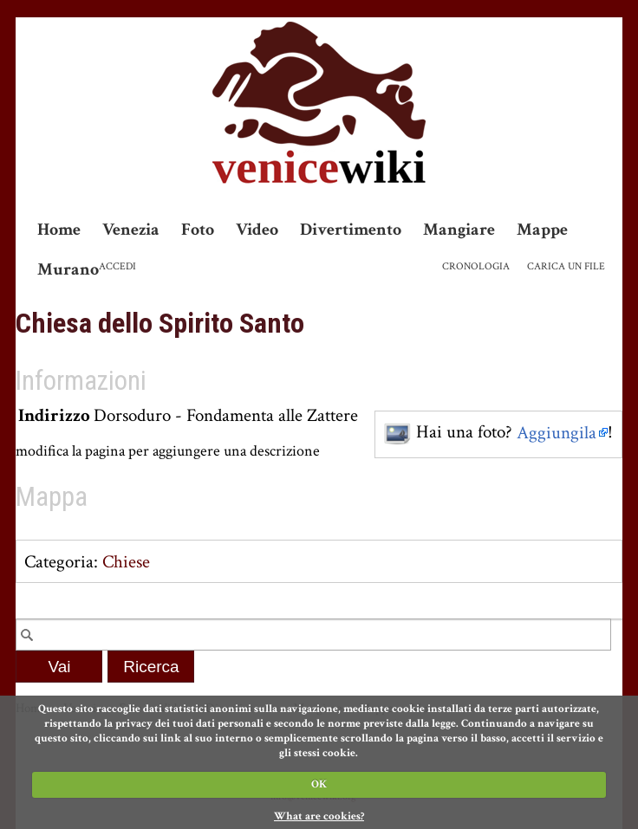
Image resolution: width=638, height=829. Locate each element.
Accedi (117, 266)
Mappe (542, 229)
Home (59, 229)
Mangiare (459, 229)
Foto (197, 229)
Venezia (131, 229)
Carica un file (566, 266)
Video (257, 229)
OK (319, 784)
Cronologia (476, 266)
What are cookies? (319, 816)
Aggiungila (556, 432)
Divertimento (350, 229)
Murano (68, 269)
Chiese (126, 561)
